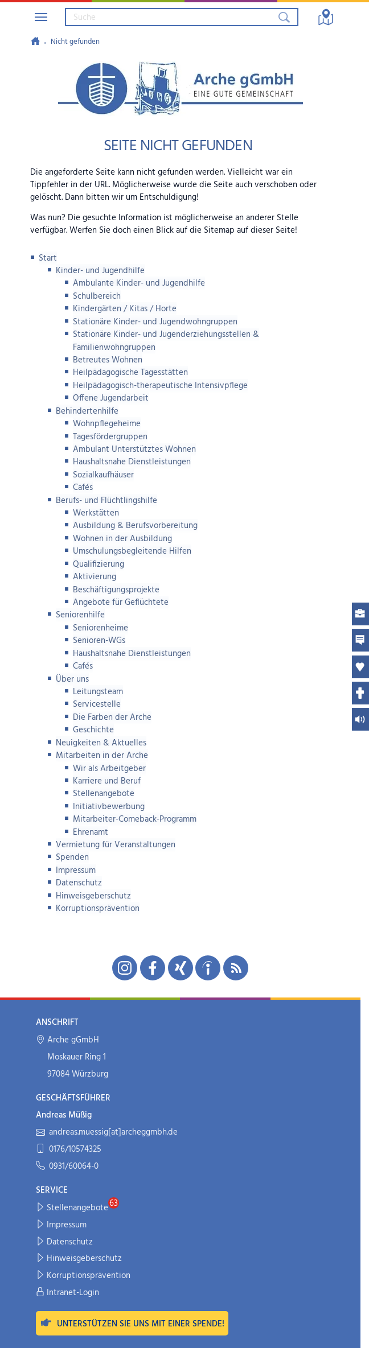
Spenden (72, 857)
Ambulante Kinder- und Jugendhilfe (139, 283)
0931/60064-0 (67, 1166)
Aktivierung (94, 577)
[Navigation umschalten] (41, 17)
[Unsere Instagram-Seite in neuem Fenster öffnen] (124, 967)
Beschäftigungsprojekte (116, 590)
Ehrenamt (90, 832)
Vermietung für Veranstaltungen (115, 845)
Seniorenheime (100, 628)
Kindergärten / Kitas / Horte (125, 309)
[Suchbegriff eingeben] (171, 17)
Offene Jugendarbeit (111, 398)
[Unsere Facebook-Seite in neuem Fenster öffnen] (152, 967)
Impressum (76, 870)
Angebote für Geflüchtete (121, 602)
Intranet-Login (67, 1293)
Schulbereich (97, 296)
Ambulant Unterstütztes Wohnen (134, 449)
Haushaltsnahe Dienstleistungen (132, 462)
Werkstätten (96, 513)
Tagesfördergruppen (110, 437)
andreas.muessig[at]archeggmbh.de (107, 1132)
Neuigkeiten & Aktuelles (101, 743)
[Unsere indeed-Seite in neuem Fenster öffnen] (207, 967)
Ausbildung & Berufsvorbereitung (135, 526)
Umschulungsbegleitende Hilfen (132, 551)
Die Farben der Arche (112, 717)
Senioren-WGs (99, 641)
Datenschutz (79, 883)
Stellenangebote (103, 794)
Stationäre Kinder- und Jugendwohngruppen (155, 322)
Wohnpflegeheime (107, 424)
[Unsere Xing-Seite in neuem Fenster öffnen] (180, 967)
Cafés (83, 487)
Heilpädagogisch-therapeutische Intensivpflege (160, 386)
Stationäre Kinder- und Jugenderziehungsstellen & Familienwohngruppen (166, 341)
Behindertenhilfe (87, 411)
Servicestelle (97, 704)
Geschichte (93, 730)
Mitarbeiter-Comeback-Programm (134, 819)
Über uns (72, 679)
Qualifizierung (98, 564)
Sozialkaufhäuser (103, 475)
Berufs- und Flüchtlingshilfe (106, 501)
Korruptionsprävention (98, 909)
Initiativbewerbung (109, 807)
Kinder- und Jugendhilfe (100, 271)
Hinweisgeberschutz (93, 896)
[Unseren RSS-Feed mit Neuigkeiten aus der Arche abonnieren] (235, 967)
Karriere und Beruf (107, 781)
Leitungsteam (98, 692)
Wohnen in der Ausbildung (122, 539)
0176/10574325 (68, 1149)
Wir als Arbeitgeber (109, 769)
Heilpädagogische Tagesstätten (130, 373)
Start (48, 258)
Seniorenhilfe (80, 615)
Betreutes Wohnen (107, 360)
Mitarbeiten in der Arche (102, 755)
